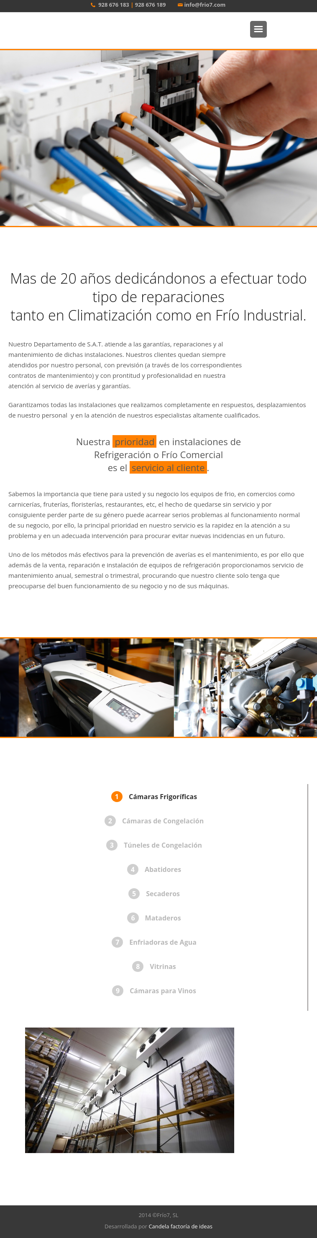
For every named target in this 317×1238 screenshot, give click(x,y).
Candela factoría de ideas (180, 1226)
